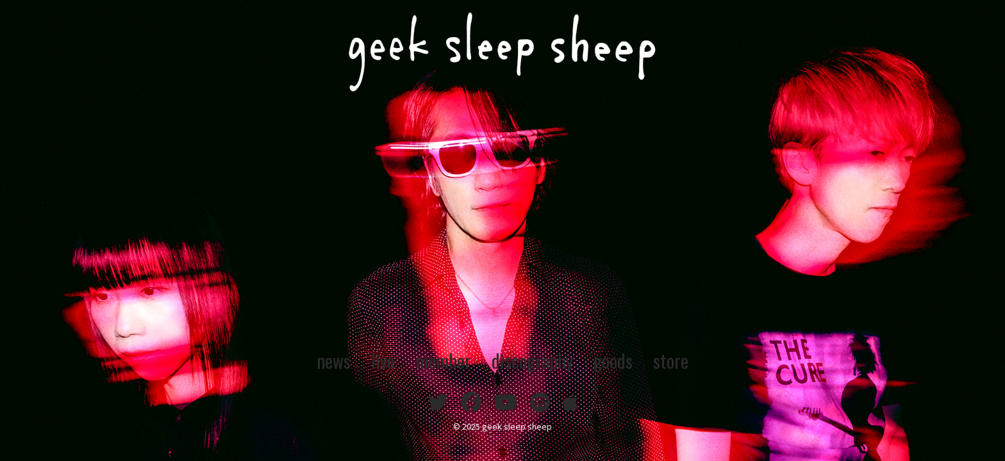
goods (621, 360)
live (375, 360)
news (323, 360)
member (438, 360)
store (682, 360)
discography (534, 360)
